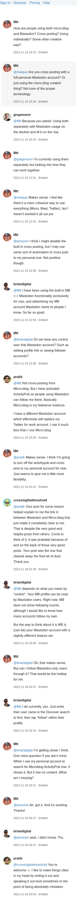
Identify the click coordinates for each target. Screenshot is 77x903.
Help (46, 2)
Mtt (15, 22)
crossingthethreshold (30, 500)
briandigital (22, 284)
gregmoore (22, 114)
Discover (20, 2)
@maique (20, 72)
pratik (17, 377)
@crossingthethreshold (30, 864)
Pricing (35, 2)
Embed (42, 52)
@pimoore (21, 241)
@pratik (19, 457)
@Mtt (17, 121)
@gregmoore (23, 159)
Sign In (5, 2)
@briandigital (23, 339)
